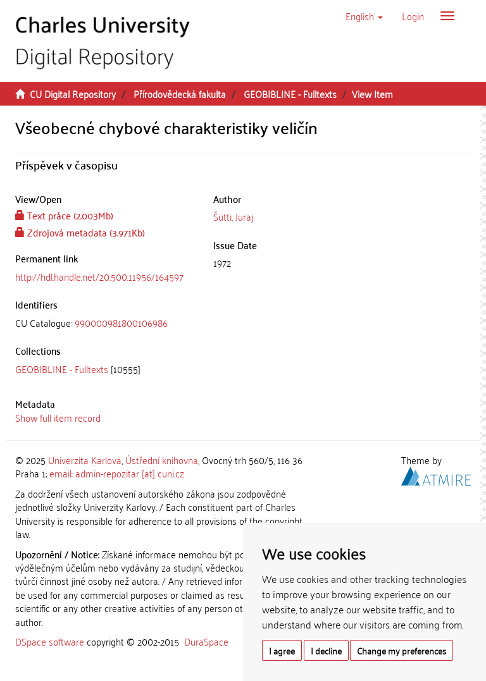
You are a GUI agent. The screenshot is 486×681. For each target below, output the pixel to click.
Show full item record (58, 417)
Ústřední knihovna (161, 460)
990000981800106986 (121, 322)
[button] (364, 16)
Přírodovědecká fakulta (180, 93)
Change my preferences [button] (401, 650)
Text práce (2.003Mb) (64, 215)
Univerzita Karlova (85, 460)
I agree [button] (282, 650)
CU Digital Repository (73, 93)
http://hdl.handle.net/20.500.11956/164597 (99, 276)
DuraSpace (206, 641)
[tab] (104, 322)
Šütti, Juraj (233, 216)
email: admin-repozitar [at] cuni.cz (116, 473)
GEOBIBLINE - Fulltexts (290, 93)
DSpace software (49, 641)
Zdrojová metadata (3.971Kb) (80, 232)
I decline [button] (326, 650)
